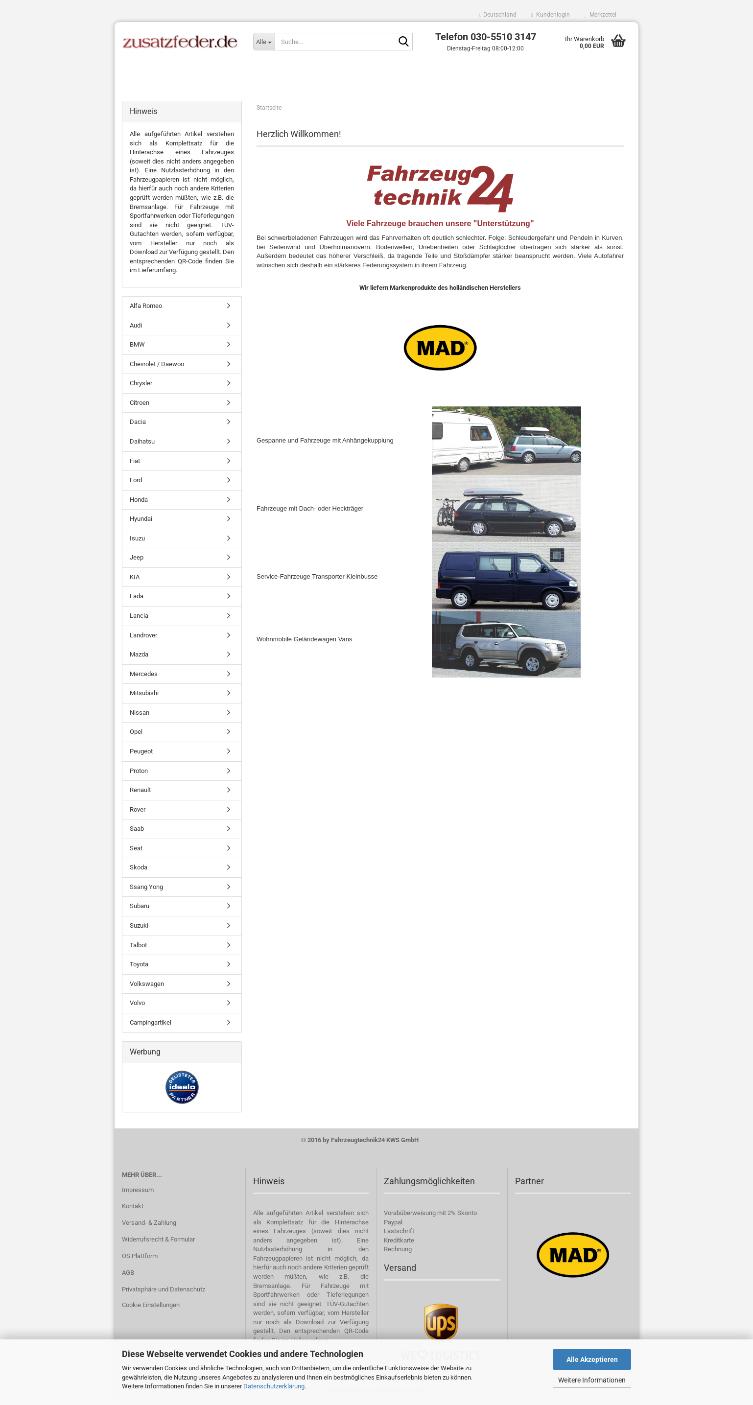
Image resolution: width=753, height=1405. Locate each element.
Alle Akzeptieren (592, 1359)
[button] (497, 14)
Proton (139, 772)
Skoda (138, 869)
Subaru (139, 908)
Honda (139, 501)
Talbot (138, 946)
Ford (136, 482)
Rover (137, 811)
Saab (137, 830)
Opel (136, 733)
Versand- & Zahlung (149, 1224)
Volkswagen (147, 985)
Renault (140, 792)
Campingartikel (150, 1024)
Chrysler (141, 385)
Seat (136, 850)
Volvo (137, 1004)
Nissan (139, 714)
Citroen (139, 404)
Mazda (139, 656)
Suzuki (139, 927)
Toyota (139, 966)
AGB (128, 1274)
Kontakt (132, 1208)
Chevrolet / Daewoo (157, 366)
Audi (136, 326)
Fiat (135, 462)
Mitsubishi (144, 695)
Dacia (138, 423)
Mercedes (144, 675)
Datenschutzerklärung (274, 1386)
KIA (135, 579)
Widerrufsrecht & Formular (158, 1241)
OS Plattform (140, 1258)
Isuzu (137, 540)
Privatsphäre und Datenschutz (163, 1291)
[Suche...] (264, 41)
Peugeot (141, 753)
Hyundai (141, 520)
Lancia (139, 617)
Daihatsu (142, 443)
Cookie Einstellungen (151, 1307)
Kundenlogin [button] (550, 14)
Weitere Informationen (592, 1380)
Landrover (143, 636)
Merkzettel (600, 14)
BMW (137, 346)
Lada (136, 598)
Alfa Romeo (146, 307)
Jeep (136, 559)
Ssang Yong (146, 888)
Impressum (138, 1191)
